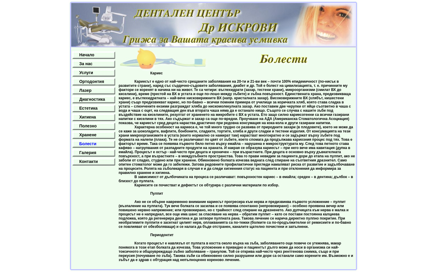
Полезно (88, 126)
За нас (85, 63)
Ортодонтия (91, 81)
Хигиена (87, 117)
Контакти (88, 161)
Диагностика (92, 99)
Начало (86, 54)
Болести (87, 143)
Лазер (85, 90)
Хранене (87, 134)
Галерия (87, 152)
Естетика (88, 108)
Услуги (86, 72)
